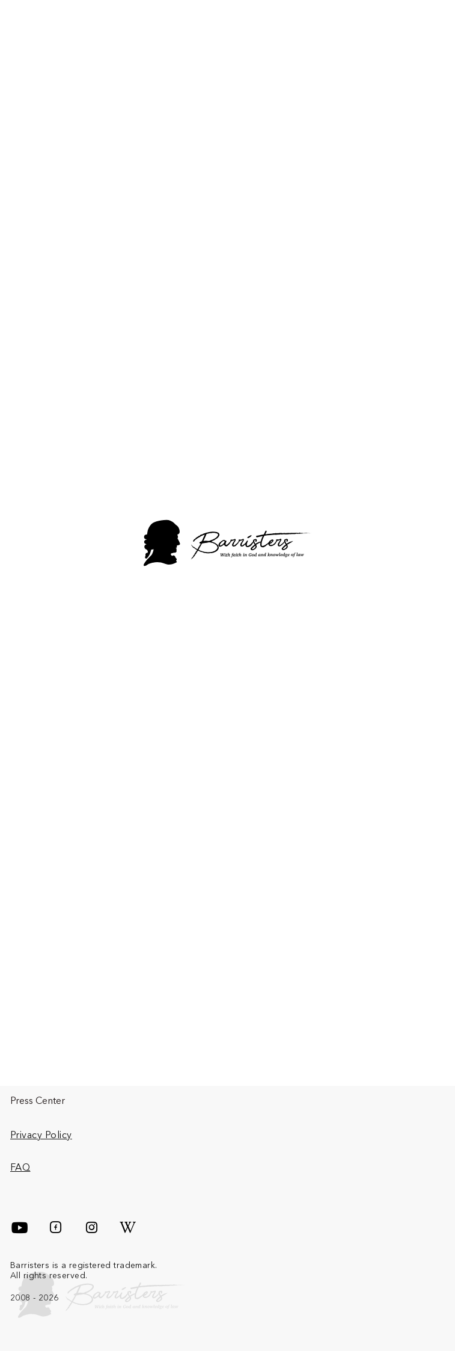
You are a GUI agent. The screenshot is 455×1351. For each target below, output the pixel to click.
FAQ (20, 1167)
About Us (30, 1070)
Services (179, 1070)
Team (325, 1070)
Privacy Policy (41, 1135)
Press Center (37, 1100)
